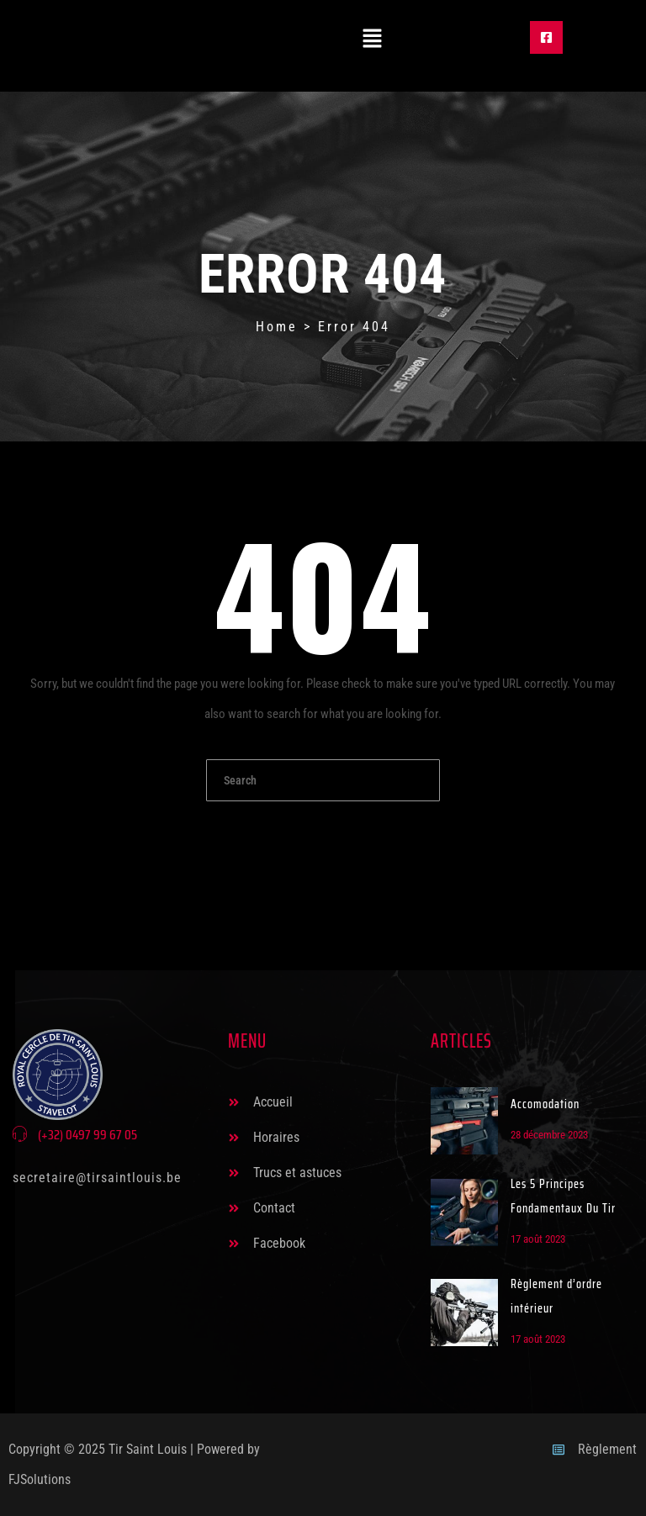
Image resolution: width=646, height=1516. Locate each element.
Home (277, 327)
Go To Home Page (322, 834)
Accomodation (545, 1104)
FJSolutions (39, 1479)
